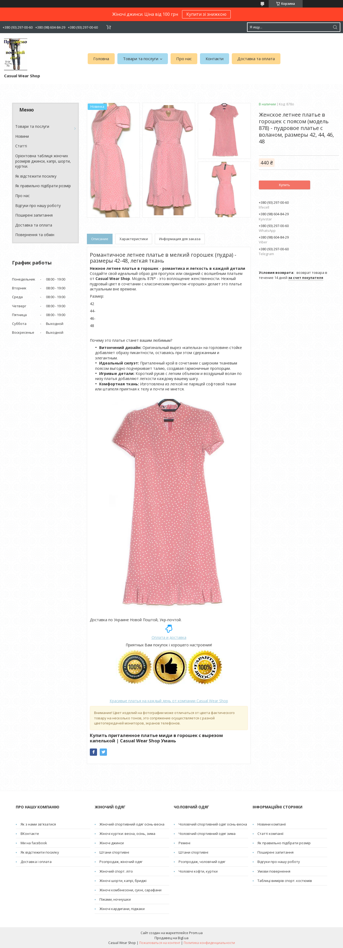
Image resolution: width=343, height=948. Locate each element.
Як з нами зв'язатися (38, 824)
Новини (22, 136)
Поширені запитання (34, 215)
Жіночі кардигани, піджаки (122, 908)
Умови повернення (273, 871)
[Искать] (335, 27)
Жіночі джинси (111, 842)
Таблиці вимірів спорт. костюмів (284, 880)
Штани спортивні (114, 852)
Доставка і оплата (36, 861)
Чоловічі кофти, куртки (198, 871)
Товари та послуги (140, 58)
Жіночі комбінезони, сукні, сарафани (130, 890)
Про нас (184, 58)
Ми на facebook (34, 842)
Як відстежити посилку (35, 176)
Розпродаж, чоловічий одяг (202, 861)
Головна (101, 58)
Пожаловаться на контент (159, 943)
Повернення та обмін (34, 234)
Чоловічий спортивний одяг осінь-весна (213, 824)
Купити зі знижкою (206, 14)
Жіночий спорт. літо (116, 871)
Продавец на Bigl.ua (171, 937)
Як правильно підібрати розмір (43, 185)
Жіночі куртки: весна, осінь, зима (127, 833)
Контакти (214, 58)
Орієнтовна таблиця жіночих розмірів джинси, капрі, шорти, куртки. (43, 161)
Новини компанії (271, 824)
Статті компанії (270, 833)
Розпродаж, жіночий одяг (120, 861)
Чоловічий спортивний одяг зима (207, 833)
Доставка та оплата (256, 58)
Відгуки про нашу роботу (38, 205)
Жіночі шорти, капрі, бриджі (123, 880)
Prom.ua (196, 932)
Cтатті (21, 145)
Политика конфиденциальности (209, 943)
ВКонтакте (30, 833)
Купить (284, 185)
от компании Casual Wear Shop (169, 700)
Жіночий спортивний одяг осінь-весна (131, 824)
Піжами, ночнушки (115, 899)
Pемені (184, 842)
